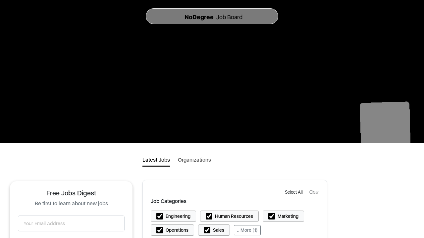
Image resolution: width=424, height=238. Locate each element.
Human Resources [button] (234, 216)
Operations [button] (177, 230)
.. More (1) (247, 230)
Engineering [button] (178, 216)
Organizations (194, 160)
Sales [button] (218, 230)
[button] (294, 192)
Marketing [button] (288, 216)
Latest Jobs (156, 160)
